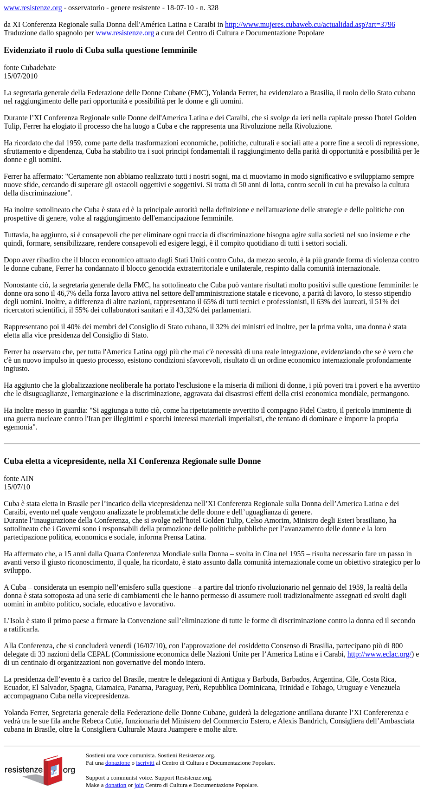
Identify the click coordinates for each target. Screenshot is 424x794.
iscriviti (145, 762)
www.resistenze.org (33, 8)
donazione (117, 762)
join (139, 784)
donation (116, 784)
